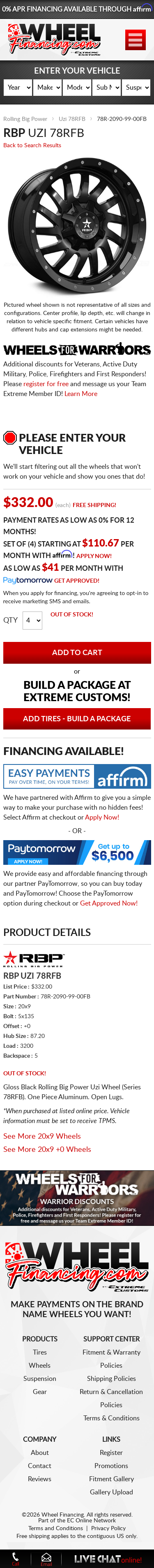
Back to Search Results (32, 145)
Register (111, 1453)
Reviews (39, 1479)
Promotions (111, 1466)
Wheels (40, 1365)
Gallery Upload (111, 1492)
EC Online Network (91, 1521)
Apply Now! (94, 556)
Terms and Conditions (55, 1528)
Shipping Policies (111, 1379)
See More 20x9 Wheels (42, 1136)
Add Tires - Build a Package (77, 719)
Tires (40, 1352)
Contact (39, 1466)
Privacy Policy (108, 1528)
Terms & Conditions (111, 1418)
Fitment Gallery (111, 1479)
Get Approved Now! (109, 903)
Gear (40, 1392)
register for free (46, 384)
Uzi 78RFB (72, 119)
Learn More (80, 394)
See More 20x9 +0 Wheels (47, 1149)
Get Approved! (76, 581)
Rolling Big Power (25, 119)
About (40, 1453)
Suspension (39, 1379)
